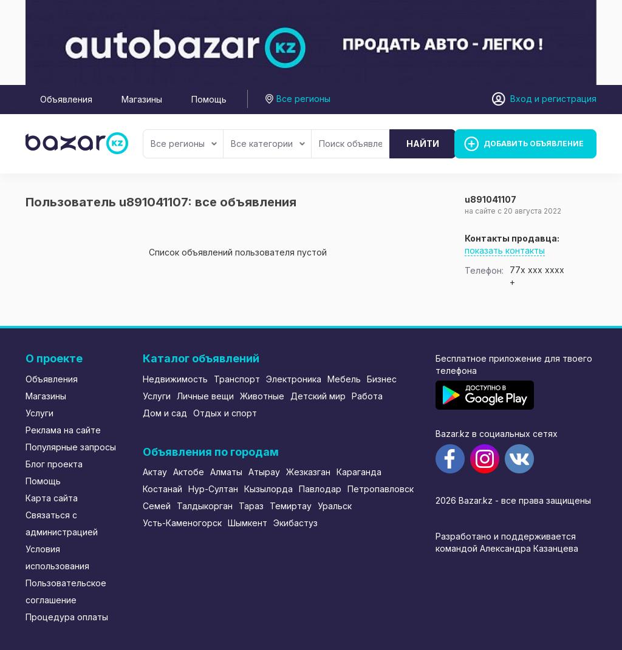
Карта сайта (52, 498)
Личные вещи (205, 396)
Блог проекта (54, 464)
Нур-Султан (213, 489)
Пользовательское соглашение (66, 591)
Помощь (209, 99)
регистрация (569, 98)
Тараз (251, 506)
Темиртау (291, 506)
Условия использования (57, 557)
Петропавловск (380, 489)
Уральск (335, 506)
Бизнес (382, 379)
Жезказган (308, 472)
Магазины (141, 99)
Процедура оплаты (67, 617)
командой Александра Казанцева (507, 548)
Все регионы (184, 143)
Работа (367, 396)
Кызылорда (268, 489)
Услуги (39, 413)
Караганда (359, 472)
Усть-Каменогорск (182, 523)
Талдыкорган (205, 506)
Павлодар (320, 489)
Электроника (293, 379)
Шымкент (247, 523)
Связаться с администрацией (62, 523)
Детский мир (318, 396)
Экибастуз (295, 523)
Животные (262, 396)
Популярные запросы (71, 447)
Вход (521, 98)
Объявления (66, 99)
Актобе (188, 472)
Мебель (344, 379)
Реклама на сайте (63, 430)
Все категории (268, 143)
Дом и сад (165, 413)
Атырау (264, 472)
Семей (157, 506)
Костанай (162, 489)
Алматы (226, 472)
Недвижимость (175, 379)
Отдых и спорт (225, 413)
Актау (155, 472)
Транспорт (237, 379)
